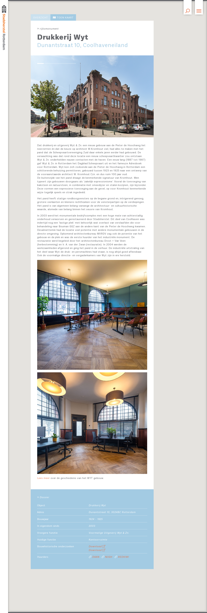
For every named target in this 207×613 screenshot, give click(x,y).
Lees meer (44, 478)
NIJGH (109, 557)
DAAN (95, 557)
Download (97, 546)
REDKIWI (123, 557)
